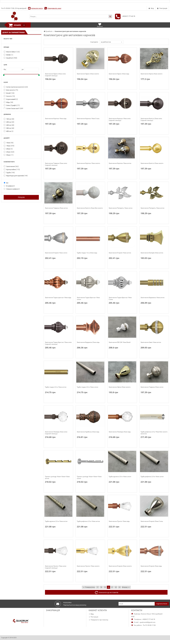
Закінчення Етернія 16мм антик (120, 253)
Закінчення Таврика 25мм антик (56, 208)
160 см (10, 119)
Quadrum (11, 58)
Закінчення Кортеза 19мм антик (120, 163)
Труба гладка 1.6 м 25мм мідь (87, 253)
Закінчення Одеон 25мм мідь (119, 74)
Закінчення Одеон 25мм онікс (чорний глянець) (55, 75)
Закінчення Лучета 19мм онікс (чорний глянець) (55, 567)
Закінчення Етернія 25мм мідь (151, 566)
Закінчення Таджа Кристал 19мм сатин (88, 298)
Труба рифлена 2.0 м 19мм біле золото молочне (154, 433)
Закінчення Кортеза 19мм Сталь (88, 118)
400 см (9, 131)
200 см (10, 122)
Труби (10, 172)
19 (105, 587)
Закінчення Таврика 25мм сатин (152, 387)
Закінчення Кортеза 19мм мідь (55, 118)
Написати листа (37, 8)
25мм (10, 152)
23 (119, 587)
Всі (6, 183)
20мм (9, 149)
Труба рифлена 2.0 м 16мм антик (88, 521)
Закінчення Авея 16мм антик (151, 342)
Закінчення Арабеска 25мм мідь (88, 432)
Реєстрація (93, 617)
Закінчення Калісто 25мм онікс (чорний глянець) (151, 119)
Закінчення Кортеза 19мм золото (88, 163)
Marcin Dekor (13, 52)
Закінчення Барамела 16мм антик (152, 298)
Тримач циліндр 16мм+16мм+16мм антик (57, 477)
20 (108, 587)
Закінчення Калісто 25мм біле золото (90, 208)
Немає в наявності (12, 189)
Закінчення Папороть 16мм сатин (120, 208)
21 (112, 587)
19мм (10, 146)
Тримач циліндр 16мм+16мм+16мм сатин (89, 477)
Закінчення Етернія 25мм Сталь (152, 521)
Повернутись (89, 587)
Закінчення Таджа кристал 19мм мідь (58, 298)
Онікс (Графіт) (13, 105)
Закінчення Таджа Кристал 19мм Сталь (120, 298)
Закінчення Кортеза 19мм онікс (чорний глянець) (120, 119)
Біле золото (12, 90)
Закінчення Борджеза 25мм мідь (88, 342)
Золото (10, 96)
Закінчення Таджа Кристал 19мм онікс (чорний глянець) (58, 343)
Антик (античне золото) (17, 87)
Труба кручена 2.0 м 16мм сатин (120, 477)
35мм (9, 155)
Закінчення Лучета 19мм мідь (119, 521)
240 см (10, 125)
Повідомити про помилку (98, 620)
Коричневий (12, 99)
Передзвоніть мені (54, 8)
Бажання (99, 25)
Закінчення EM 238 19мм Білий (119, 342)
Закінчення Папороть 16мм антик (152, 208)
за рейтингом (106, 42)
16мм (9, 143)
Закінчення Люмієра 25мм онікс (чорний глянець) (56, 433)
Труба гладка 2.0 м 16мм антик (55, 387)
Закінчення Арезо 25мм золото (151, 74)
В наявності (9, 186)
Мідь (9, 102)
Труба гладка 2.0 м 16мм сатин (87, 387)
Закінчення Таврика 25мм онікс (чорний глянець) (56, 164)
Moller (9, 55)
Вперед (126, 587)
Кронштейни (13, 169)
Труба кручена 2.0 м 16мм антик (56, 521)
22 (116, 587)
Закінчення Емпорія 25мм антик (152, 253)
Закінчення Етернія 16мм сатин (56, 253)
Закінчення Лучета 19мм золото (88, 566)
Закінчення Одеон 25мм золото (88, 74)
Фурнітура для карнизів (17, 176)
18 (101, 587)
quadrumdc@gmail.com (147, 622)
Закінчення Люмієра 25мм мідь (120, 432)
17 (97, 587)
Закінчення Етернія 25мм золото (120, 566)
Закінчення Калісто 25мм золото (152, 163)
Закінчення (12, 166)
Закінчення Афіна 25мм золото (119, 387)
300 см (10, 128)
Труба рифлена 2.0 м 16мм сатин (152, 477)
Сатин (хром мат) (14, 108)
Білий (10, 93)
